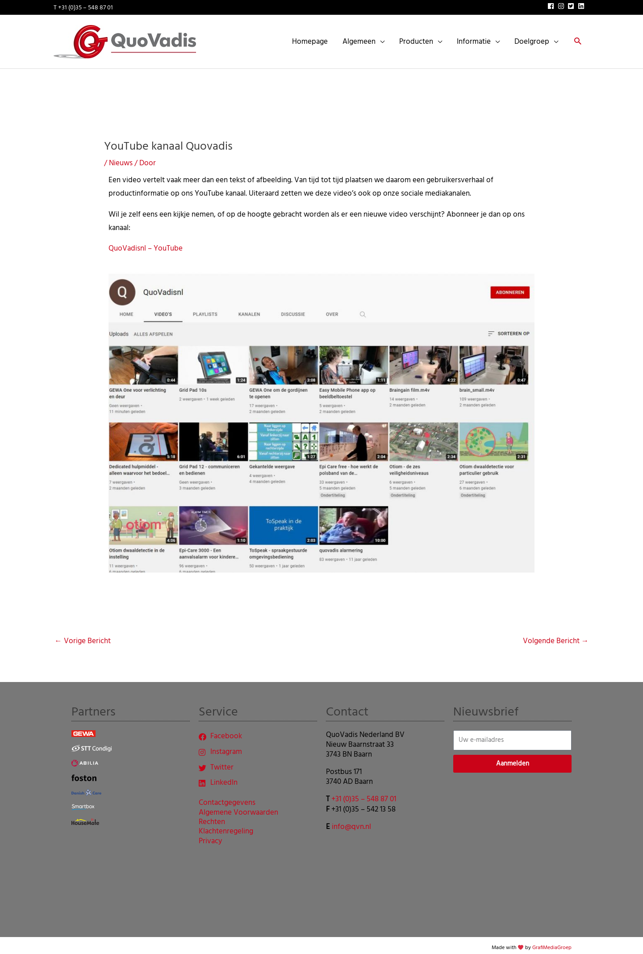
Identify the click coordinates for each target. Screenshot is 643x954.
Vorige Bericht (82, 636)
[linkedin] (582, 4)
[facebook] (551, 4)
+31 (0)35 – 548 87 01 (363, 794)
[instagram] (562, 4)
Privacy (210, 837)
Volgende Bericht (555, 636)
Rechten (212, 818)
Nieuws (121, 157)
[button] (577, 39)
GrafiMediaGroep (552, 942)
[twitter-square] (572, 4)
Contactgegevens (227, 799)
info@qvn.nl (351, 821)
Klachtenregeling (226, 828)
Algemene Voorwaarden (238, 808)
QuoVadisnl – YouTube (146, 243)
